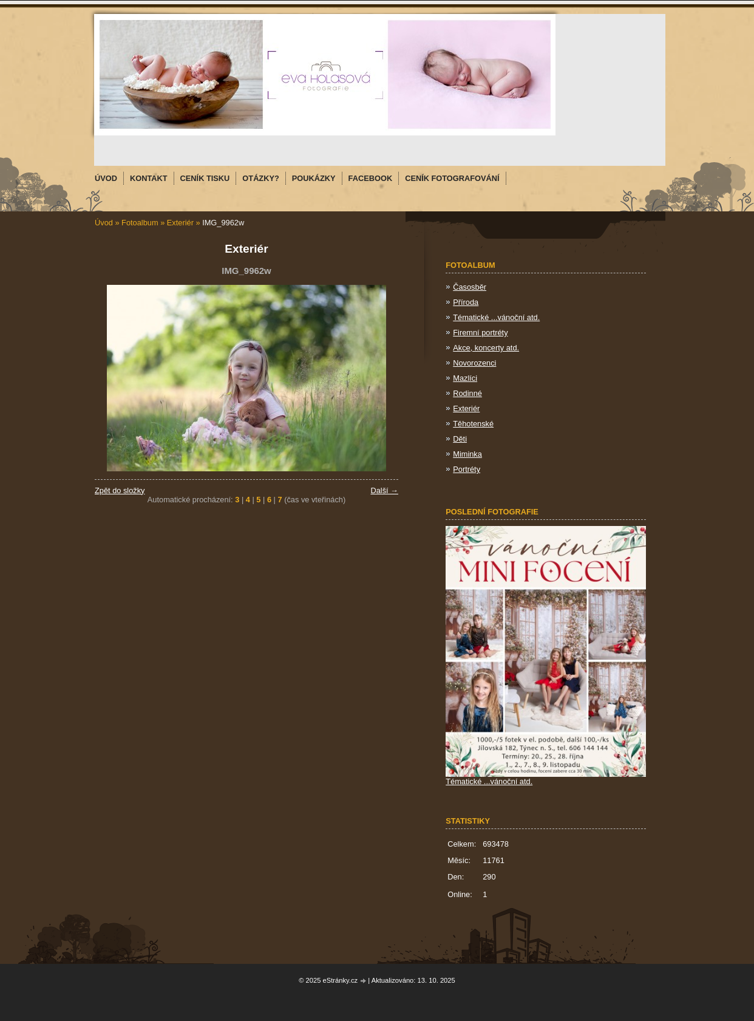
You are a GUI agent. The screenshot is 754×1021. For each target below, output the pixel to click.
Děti (460, 438)
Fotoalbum (139, 222)
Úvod (104, 222)
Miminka (467, 454)
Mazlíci (465, 378)
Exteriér (180, 222)
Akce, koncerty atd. (486, 347)
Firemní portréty (480, 332)
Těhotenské (473, 423)
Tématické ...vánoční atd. (496, 317)
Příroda (465, 302)
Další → (384, 490)
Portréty (466, 469)
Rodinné (467, 393)
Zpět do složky (120, 490)
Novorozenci (474, 362)
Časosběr (469, 287)
